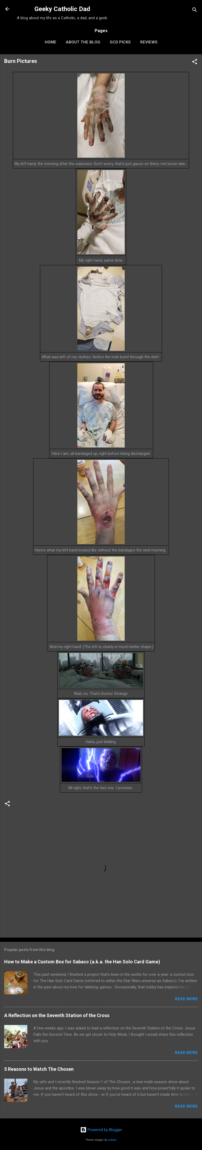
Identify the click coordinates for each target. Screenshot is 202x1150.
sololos (112, 1140)
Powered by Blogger (101, 1129)
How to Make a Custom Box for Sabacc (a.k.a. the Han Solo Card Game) (82, 961)
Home (50, 42)
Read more (186, 999)
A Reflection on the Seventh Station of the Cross (56, 1015)
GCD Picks (120, 42)
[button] (194, 62)
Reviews (149, 42)
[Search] (194, 11)
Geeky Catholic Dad (62, 9)
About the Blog (83, 42)
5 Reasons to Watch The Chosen (39, 1069)
